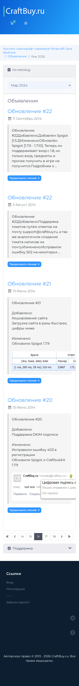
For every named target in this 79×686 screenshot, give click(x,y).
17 (46, 536)
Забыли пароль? (17, 602)
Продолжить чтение (24, 178)
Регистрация (15, 589)
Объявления (17, 56)
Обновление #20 (30, 400)
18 (54, 536)
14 (22, 536)
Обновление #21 (29, 284)
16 (38, 536)
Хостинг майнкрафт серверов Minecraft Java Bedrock (37, 50)
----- (9, 595)
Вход (9, 582)
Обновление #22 (30, 111)
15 (30, 536)
